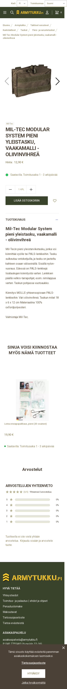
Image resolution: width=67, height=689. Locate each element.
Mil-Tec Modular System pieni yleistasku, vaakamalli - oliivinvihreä (30, 36)
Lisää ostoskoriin (27, 200)
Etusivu (6, 25)
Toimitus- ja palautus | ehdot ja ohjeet (25, 601)
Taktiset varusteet (39, 25)
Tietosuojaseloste (14, 617)
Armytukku (20, 25)
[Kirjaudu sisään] (47, 12)
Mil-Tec (9, 124)
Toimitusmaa (36, 3)
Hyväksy (33, 673)
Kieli (13, 3)
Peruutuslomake (12, 606)
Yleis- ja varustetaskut (43, 30)
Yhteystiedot (10, 595)
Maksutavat (10, 612)
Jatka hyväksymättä (33, 682)
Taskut (24, 30)
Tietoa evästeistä (13, 623)
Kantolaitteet (9, 30)
